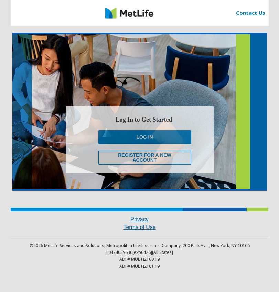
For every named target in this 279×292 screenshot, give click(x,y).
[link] (129, 13)
